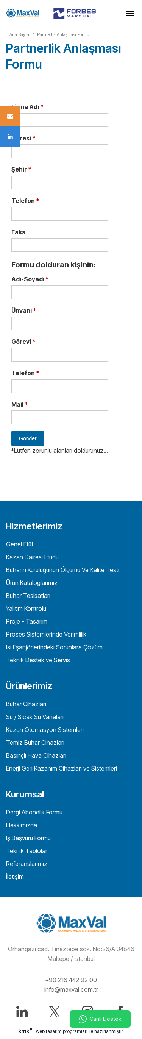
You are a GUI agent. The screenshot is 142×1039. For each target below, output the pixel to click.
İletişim (14, 876)
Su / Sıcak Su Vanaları (34, 717)
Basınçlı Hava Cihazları (35, 755)
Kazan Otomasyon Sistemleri (44, 729)
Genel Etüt (19, 544)
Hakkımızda (21, 825)
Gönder (28, 438)
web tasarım (49, 1031)
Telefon (25, 200)
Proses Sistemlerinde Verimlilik (45, 634)
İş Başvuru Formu (28, 838)
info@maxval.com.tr (71, 989)
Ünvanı (23, 310)
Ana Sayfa (19, 34)
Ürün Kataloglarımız (31, 583)
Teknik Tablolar (26, 851)
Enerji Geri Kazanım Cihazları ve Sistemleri (61, 768)
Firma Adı (27, 107)
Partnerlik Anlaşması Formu (63, 34)
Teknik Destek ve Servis (37, 660)
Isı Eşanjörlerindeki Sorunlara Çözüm (54, 647)
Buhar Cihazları (25, 704)
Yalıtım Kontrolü (25, 608)
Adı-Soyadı (29, 279)
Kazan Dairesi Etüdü (32, 557)
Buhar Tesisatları (27, 595)
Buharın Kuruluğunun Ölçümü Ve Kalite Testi (62, 570)
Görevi (23, 341)
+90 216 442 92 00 (71, 980)
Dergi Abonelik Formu (33, 812)
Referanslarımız (26, 863)
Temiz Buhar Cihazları (34, 742)
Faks (18, 232)
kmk (25, 1031)
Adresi (23, 138)
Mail (19, 404)
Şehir (21, 169)
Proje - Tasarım (26, 621)
